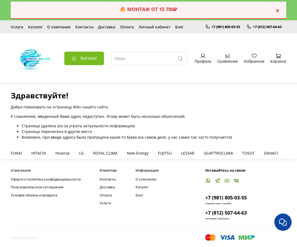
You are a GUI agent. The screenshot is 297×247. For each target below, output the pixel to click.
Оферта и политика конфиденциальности (46, 179)
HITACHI (38, 153)
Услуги (17, 26)
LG (81, 153)
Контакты (84, 26)
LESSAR (187, 153)
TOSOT (248, 153)
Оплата (127, 26)
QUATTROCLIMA (218, 153)
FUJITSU (165, 153)
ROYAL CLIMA (105, 153)
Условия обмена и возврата (34, 195)
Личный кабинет (154, 26)
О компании (58, 26)
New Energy (137, 153)
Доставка (106, 26)
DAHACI (271, 153)
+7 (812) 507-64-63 (264, 27)
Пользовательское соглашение (37, 187)
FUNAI (16, 153)
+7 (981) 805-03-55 (222, 27)
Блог (179, 26)
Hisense (62, 153)
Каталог (35, 26)
